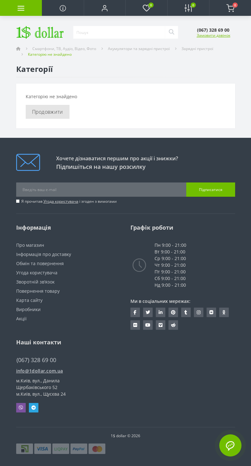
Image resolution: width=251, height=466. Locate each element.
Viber (21, 407)
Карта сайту (29, 300)
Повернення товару (38, 291)
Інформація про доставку (43, 254)
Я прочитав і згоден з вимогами (69, 201)
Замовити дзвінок (213, 35)
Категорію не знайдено (50, 54)
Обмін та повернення (40, 263)
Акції (21, 319)
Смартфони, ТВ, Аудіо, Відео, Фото (64, 48)
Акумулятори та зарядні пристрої (139, 48)
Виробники (28, 309)
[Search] (171, 32)
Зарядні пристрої (197, 48)
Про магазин (30, 245)
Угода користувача (60, 201)
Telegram (33, 407)
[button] (105, 8)
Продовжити (47, 111)
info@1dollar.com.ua (39, 371)
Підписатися (210, 189)
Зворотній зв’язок (35, 282)
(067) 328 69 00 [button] (36, 360)
